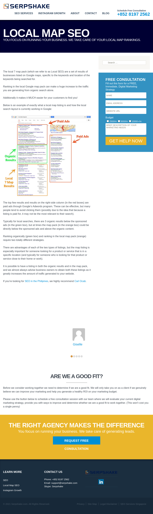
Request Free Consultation (76, 442)
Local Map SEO (11, 485)
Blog (105, 13)
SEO (5, 480)
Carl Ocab (80, 281)
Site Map (92, 504)
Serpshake (57, 486)
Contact (91, 13)
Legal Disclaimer (108, 504)
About (75, 13)
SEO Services (23, 13)
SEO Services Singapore (133, 504)
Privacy (81, 504)
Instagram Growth (51, 13)
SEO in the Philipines (36, 281)
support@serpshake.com (64, 483)
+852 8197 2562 (133, 14)
